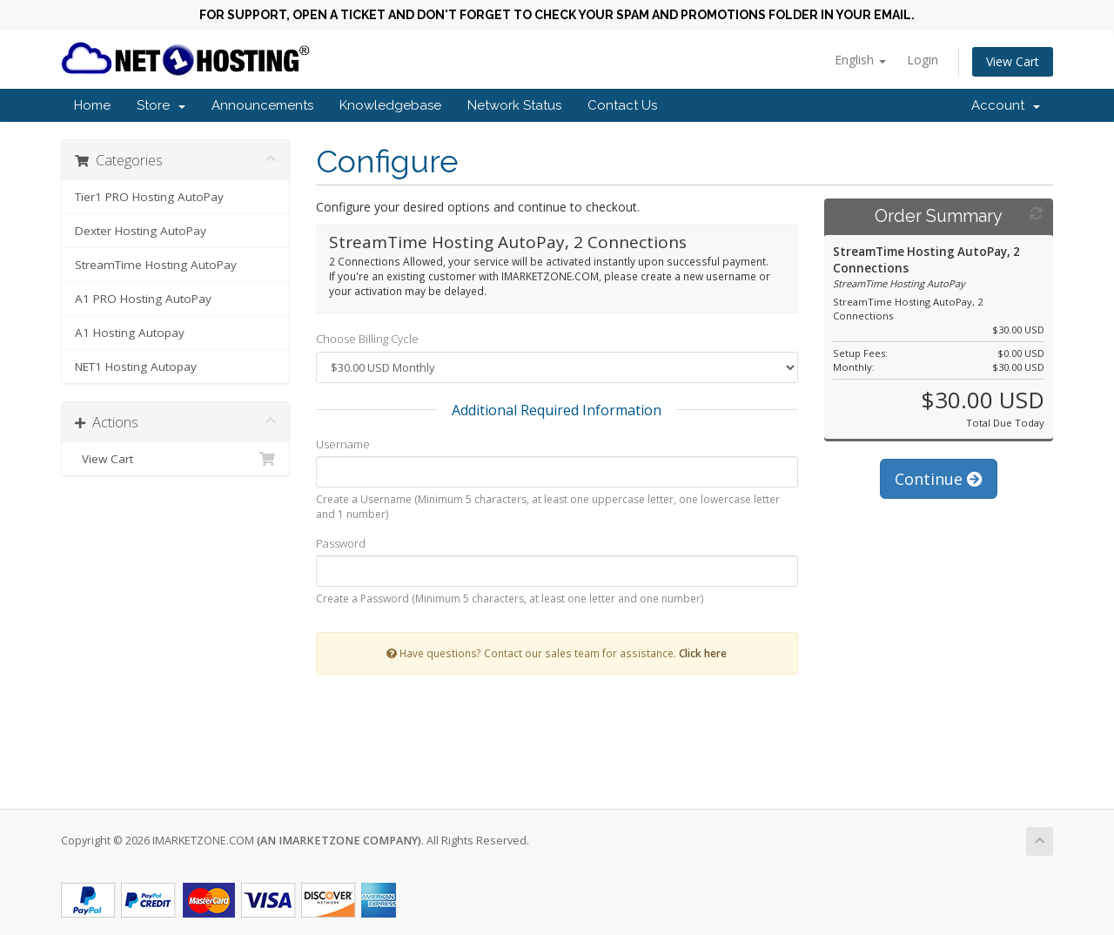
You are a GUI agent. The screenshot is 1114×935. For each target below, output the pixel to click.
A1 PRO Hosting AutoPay (143, 298)
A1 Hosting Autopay (130, 332)
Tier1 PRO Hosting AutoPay (149, 197)
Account (1005, 105)
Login (922, 59)
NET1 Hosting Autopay (136, 366)
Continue (939, 478)
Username (343, 444)
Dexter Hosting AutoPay (140, 231)
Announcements (262, 105)
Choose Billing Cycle (367, 338)
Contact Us (622, 105)
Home (92, 105)
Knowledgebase (390, 105)
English (860, 59)
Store (161, 105)
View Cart (1012, 61)
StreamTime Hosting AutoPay (156, 264)
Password (341, 543)
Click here (703, 653)
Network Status (514, 105)
